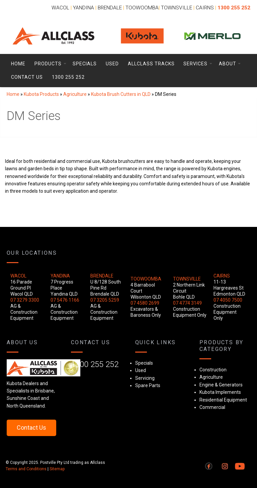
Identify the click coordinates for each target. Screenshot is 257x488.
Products (48, 63)
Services (195, 63)
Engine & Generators (221, 384)
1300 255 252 (68, 77)
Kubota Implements (220, 392)
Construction (213, 369)
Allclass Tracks (151, 63)
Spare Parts (147, 385)
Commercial (212, 407)
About (227, 63)
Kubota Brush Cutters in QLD (121, 94)
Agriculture (75, 94)
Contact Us (27, 77)
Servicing (145, 378)
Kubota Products (41, 94)
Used (112, 63)
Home (18, 63)
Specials (85, 63)
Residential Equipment (223, 400)
